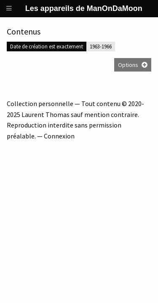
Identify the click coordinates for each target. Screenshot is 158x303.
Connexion (59, 136)
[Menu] (9, 8)
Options (128, 65)
